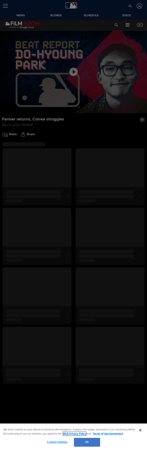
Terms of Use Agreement (108, 433)
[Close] (140, 430)
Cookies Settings (57, 442)
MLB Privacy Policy (74, 433)
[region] (73, 436)
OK (87, 442)
